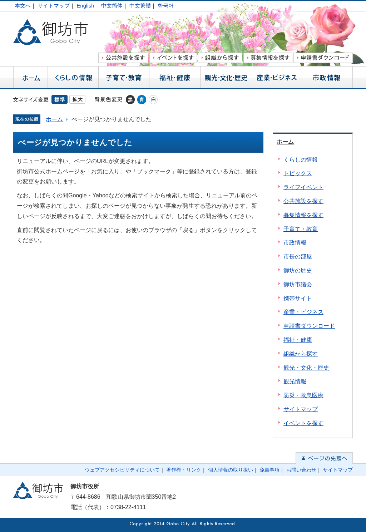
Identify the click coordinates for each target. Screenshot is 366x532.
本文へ (23, 6)
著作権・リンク (183, 470)
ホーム (54, 119)
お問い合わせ (301, 470)
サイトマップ (54, 6)
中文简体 (112, 6)
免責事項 (269, 470)
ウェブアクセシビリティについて (122, 470)
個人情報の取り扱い (230, 470)
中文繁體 (140, 6)
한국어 (166, 6)
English (85, 6)
